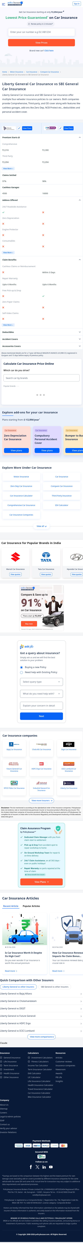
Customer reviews (64, 1061)
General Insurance (12, 1057)
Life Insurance (10, 1061)
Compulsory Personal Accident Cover (46, 439)
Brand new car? (41, 50)
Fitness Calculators (40, 1061)
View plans (16, 450)
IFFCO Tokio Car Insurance (14, 788)
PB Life (59, 1077)
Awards (59, 1073)
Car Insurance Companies (21, 514)
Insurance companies (65, 1065)
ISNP (2, 1120)
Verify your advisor (8, 1128)
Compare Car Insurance (49, 72)
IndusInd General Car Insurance (41, 789)
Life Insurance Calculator (39, 1081)
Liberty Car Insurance (68, 788)
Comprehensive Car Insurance (21, 505)
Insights (59, 1081)
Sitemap (4, 1108)
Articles (59, 1057)
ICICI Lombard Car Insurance (69, 770)
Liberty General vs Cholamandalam (18, 1001)
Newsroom (61, 1069)
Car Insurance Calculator (21, 495)
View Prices (41, 42)
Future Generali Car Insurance (14, 770)
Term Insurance (11, 1065)
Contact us (5, 1124)
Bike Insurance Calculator (39, 1097)
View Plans (27, 128)
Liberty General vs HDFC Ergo (15, 1023)
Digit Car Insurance (68, 749)
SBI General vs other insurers (55, 986)
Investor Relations (8, 1132)
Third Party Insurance (61, 495)
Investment (9, 1069)
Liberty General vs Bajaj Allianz (16, 993)
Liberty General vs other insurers (18, 986)
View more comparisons (41, 1036)
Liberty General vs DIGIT (12, 1008)
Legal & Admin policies (10, 1116)
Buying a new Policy (34, 667)
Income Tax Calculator (38, 1065)
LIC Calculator (34, 1077)
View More (8, 168)
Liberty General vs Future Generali (18, 1015)
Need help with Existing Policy (39, 672)
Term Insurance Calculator (40, 1069)
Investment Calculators (42, 1057)
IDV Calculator (61, 505)
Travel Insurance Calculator (40, 1089)
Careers (3, 1112)
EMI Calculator (34, 1073)
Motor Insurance (16, 72)
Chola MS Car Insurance (41, 749)
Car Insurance (31, 72)
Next (41, 716)
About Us (4, 1104)
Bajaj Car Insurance (14, 749)
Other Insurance (11, 1077)
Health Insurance (11, 1073)
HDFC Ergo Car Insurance (41, 769)
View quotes (15, 574)
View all (42, 526)
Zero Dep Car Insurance (21, 486)
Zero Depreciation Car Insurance (15, 437)
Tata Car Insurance (46, 569)
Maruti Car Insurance (15, 569)
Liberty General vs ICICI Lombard (17, 1030)
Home (4, 72)
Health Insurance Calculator (40, 1085)
